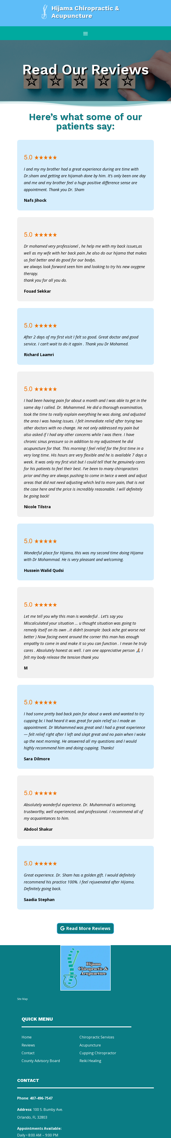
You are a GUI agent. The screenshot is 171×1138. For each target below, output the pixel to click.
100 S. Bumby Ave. (48, 1109)
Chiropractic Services (96, 1037)
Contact (28, 1052)
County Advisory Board (41, 1060)
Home (27, 1037)
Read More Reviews (88, 928)
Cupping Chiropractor (97, 1052)
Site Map (22, 999)
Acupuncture (90, 1045)
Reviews (28, 1045)
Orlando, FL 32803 (32, 1117)
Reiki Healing (90, 1060)
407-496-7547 (41, 1098)
